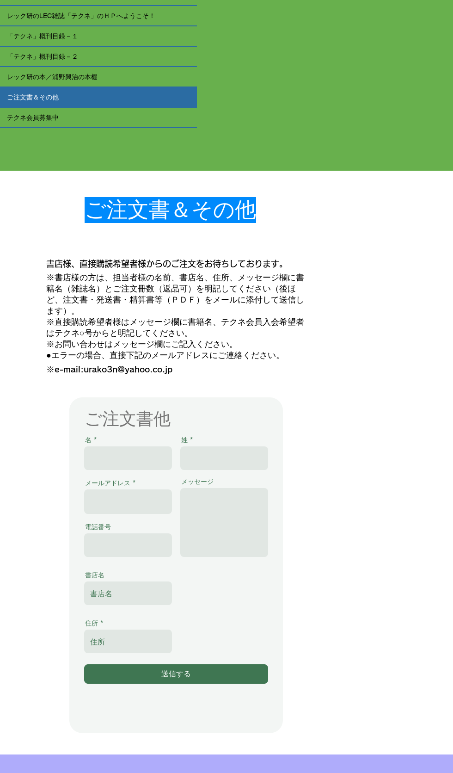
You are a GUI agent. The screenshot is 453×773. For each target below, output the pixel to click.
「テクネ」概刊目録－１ (42, 36)
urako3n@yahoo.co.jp (128, 369)
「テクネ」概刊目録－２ (42, 56)
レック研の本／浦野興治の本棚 (52, 76)
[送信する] (176, 674)
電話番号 (98, 527)
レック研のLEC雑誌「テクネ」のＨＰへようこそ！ (81, 15)
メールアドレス (107, 483)
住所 (91, 623)
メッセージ (197, 481)
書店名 (94, 575)
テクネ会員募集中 (33, 117)
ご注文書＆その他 (33, 97)
